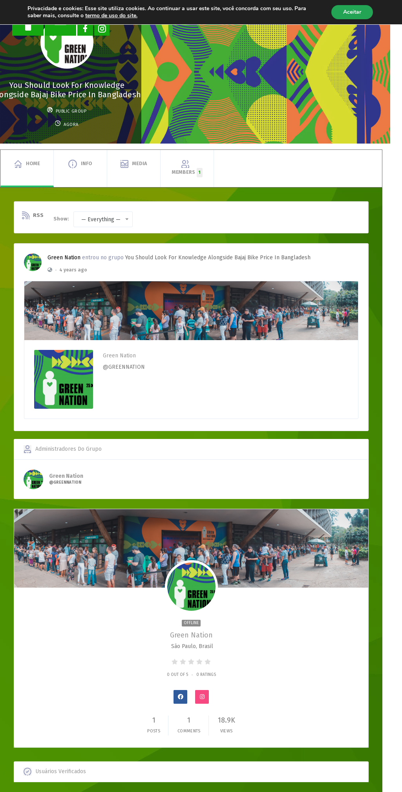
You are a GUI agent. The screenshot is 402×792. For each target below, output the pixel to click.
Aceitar (352, 12)
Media (139, 163)
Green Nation (64, 257)
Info (86, 163)
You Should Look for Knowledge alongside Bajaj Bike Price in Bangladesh (218, 257)
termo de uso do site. (111, 15)
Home (33, 163)
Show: (61, 219)
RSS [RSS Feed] (38, 215)
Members (187, 172)
